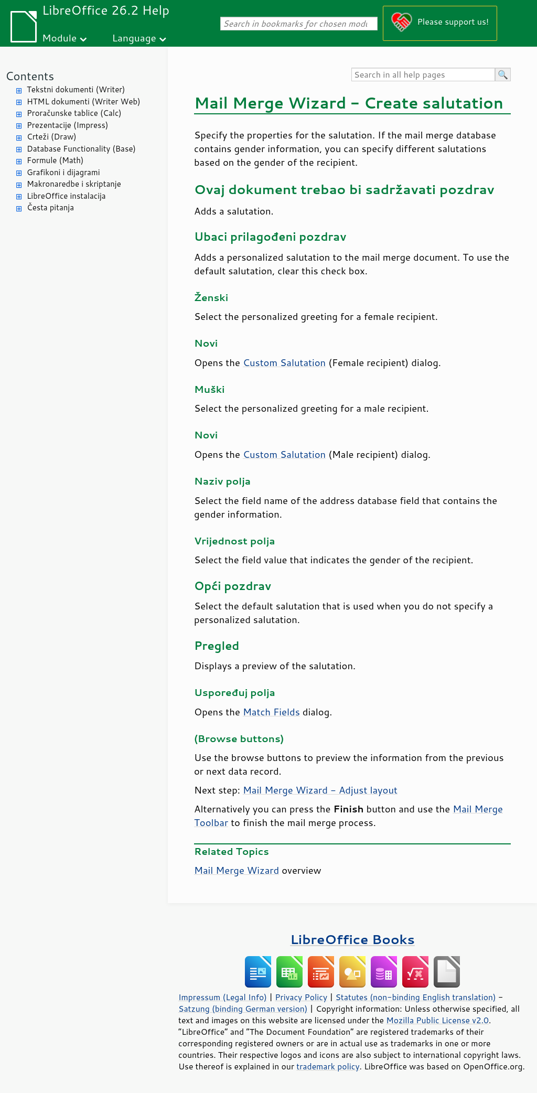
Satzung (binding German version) (243, 1008)
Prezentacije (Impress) (67, 125)
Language (134, 37)
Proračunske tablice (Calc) (74, 113)
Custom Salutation (284, 362)
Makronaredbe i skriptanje (74, 183)
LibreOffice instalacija (66, 195)
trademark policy (327, 1066)
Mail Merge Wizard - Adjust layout (320, 790)
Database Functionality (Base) (81, 148)
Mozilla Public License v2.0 (437, 1020)
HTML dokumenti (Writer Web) (84, 101)
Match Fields (271, 712)
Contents (29, 76)
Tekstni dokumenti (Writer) (76, 89)
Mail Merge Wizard (236, 870)
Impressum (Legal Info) (222, 997)
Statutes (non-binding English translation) (415, 997)
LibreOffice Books (352, 939)
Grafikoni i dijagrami (63, 172)
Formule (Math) (55, 160)
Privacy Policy (301, 997)
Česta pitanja (50, 207)
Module (59, 37)
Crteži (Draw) (52, 136)
